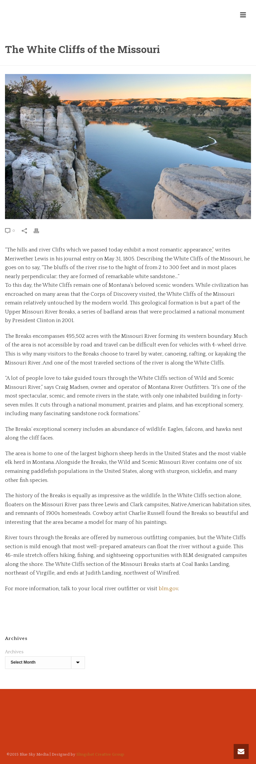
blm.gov (168, 589)
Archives (14, 652)
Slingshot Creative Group (100, 754)
